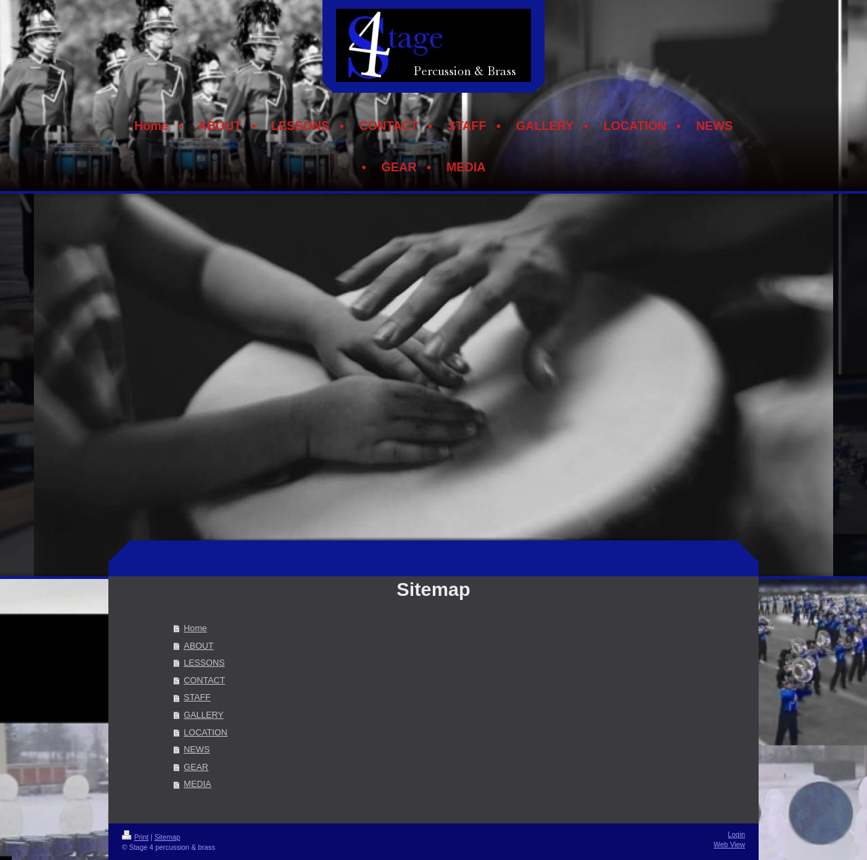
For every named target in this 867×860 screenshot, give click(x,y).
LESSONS (204, 663)
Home (195, 628)
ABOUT (198, 646)
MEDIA (197, 784)
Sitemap (167, 837)
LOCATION (205, 732)
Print (135, 837)
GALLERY (204, 715)
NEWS (196, 749)
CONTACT (204, 680)
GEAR (196, 767)
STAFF (197, 697)
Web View (729, 844)
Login (736, 834)
